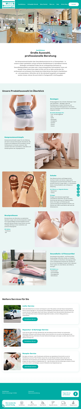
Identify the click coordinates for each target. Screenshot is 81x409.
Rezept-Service (73, 403)
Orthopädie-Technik (33, 4)
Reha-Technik (43, 4)
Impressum (31, 391)
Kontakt (74, 4)
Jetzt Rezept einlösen (30, 366)
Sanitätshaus (21, 4)
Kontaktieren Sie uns (30, 319)
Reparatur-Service (53, 403)
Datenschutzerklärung (34, 393)
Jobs (57, 4)
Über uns (51, 4)
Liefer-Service (63, 403)
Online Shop (64, 4)
